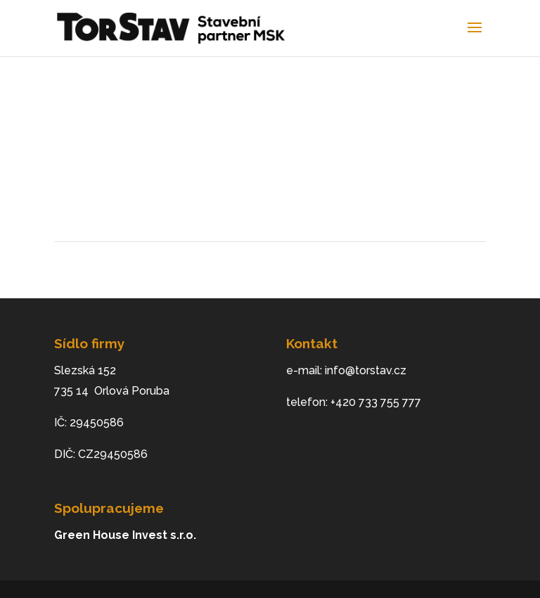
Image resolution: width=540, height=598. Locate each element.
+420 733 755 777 (375, 402)
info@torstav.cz (365, 370)
